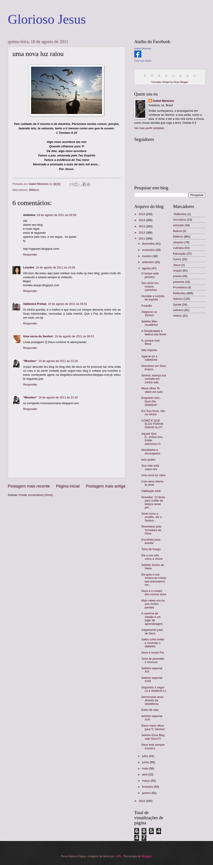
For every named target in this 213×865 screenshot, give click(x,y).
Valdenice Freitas (34, 304)
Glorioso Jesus (47, 19)
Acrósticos (179, 219)
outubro (147, 256)
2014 (142, 220)
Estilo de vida (149, 709)
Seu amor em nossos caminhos (149, 286)
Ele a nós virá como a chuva (151, 557)
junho (146, 762)
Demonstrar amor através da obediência (152, 700)
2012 (142, 232)
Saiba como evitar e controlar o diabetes (152, 643)
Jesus (177, 265)
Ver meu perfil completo (149, 128)
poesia (177, 276)
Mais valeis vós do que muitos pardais (153, 604)
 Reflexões (180, 214)
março (146, 780)
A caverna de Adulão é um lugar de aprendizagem (152, 618)
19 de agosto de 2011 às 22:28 (58, 361)
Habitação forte (151, 491)
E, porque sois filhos (150, 342)
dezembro (149, 243)
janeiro (146, 793)
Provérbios (180, 287)
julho (145, 756)
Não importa (149, 350)
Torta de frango (151, 549)
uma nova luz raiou (153, 475)
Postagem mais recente (29, 486)
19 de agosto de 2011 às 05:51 (67, 304)
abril (145, 774)
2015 (142, 214)
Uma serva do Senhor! (38, 336)
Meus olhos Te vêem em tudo (152, 390)
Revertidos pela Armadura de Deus (151, 530)
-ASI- (118, 856)
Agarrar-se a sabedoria (149, 358)
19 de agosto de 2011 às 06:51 (74, 336)
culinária (178, 248)
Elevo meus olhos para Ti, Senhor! (153, 727)
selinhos (178, 310)
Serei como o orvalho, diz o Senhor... (151, 517)
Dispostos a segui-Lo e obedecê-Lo (153, 689)
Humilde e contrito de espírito (152, 297)
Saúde (177, 304)
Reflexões (179, 293)
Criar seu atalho (143, 60)
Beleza (177, 231)
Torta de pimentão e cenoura (152, 660)
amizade (178, 225)
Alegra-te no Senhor (149, 313)
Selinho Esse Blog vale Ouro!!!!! (153, 736)
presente (178, 282)
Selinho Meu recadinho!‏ (149, 323)
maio (145, 768)
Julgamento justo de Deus (152, 631)
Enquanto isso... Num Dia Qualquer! (151, 401)
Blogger (147, 856)
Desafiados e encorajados (150, 451)
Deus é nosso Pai (152, 652)
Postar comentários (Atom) (36, 495)
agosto (146, 268)
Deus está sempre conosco (152, 746)
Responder (30, 254)
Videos (177, 315)
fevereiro (148, 786)
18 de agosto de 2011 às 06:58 (56, 215)
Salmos (178, 298)
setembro (148, 262)
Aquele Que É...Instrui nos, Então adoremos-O (152, 438)
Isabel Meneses (142, 48)
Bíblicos (34, 190)
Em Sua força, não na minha (153, 412)
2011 (142, 238)
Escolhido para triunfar (150, 541)
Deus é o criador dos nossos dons (153, 592)
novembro (149, 250)
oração (177, 270)
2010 (142, 801)
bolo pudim (148, 459)
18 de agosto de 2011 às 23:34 (55, 267)
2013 (142, 226)
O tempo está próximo (149, 275)
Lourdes (28, 267)
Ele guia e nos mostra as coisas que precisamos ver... (153, 579)
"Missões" (30, 361)
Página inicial (67, 486)
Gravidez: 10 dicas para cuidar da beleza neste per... (153, 502)
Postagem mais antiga (105, 486)
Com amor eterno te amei (152, 483)
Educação (179, 253)
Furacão (146, 305)
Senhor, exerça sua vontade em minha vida (153, 379)
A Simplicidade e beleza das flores (153, 332)
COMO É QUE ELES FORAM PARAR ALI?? (152, 424)
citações (178, 242)
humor (177, 259)
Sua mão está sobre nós (150, 467)
